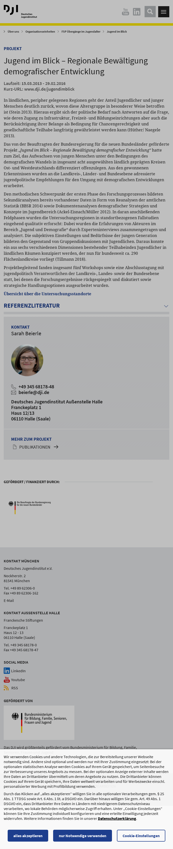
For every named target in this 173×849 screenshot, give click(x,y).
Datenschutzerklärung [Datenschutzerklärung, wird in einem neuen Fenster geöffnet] (117, 818)
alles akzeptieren (28, 836)
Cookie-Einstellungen (141, 836)
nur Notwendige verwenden (82, 836)
